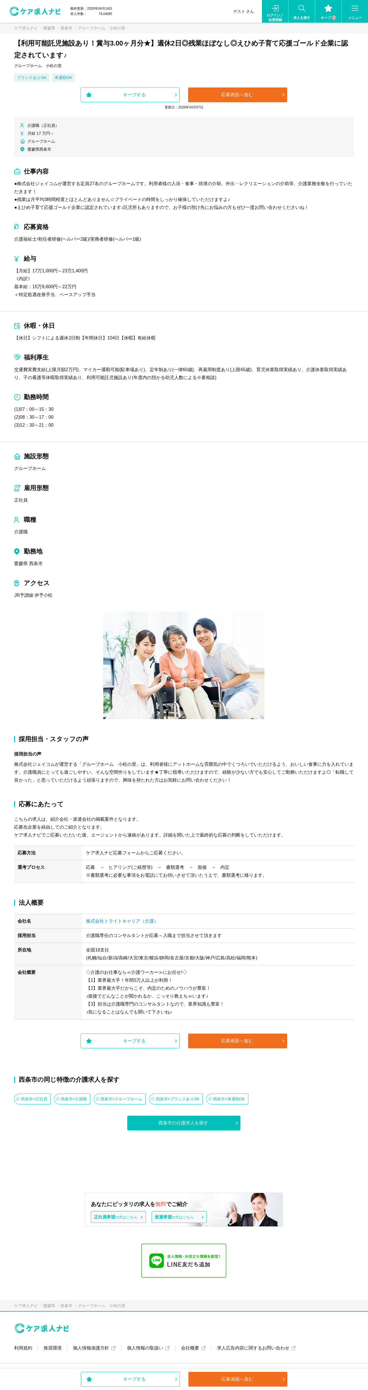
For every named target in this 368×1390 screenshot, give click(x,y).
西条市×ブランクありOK (177, 1099)
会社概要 (190, 1348)
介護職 (21, 531)
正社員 (21, 500)
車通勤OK (63, 77)
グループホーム (30, 468)
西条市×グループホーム (121, 1099)
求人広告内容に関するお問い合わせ (253, 1348)
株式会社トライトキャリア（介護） (122, 921)
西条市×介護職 (74, 1099)
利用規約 (23, 1348)
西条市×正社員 (34, 1099)
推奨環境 (53, 1348)
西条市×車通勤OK (229, 1099)
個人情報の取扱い (145, 1348)
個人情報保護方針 (91, 1348)
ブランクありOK (31, 77)
